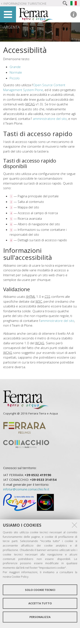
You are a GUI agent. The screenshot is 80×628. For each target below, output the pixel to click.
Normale (16, 72)
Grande (15, 67)
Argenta (11, 27)
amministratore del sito (50, 118)
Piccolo (15, 78)
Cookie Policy (20, 577)
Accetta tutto (40, 603)
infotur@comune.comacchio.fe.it (26, 489)
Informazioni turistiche (25, 3)
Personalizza (40, 617)
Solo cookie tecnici (40, 590)
